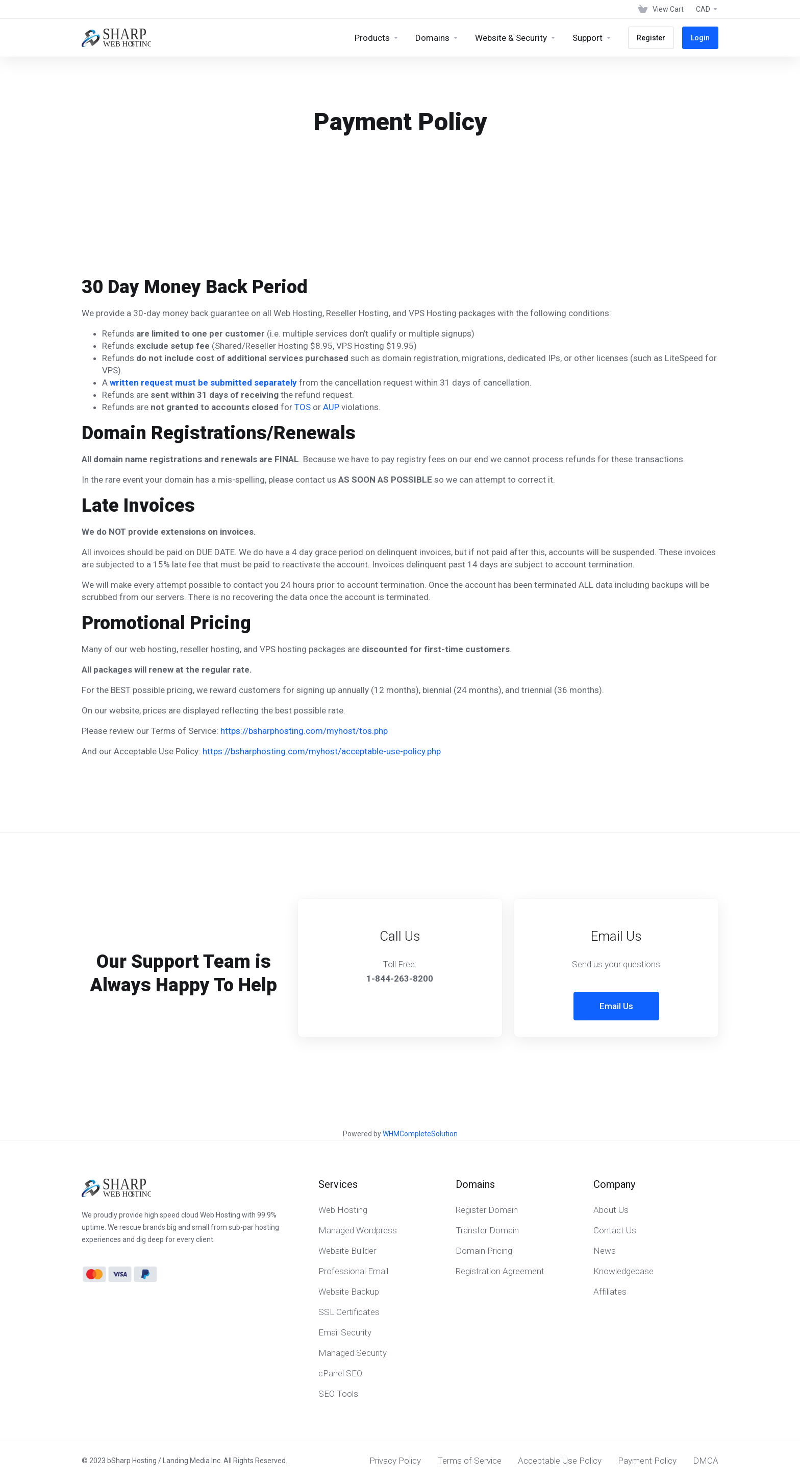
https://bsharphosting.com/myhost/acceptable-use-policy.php (322, 751)
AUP (331, 407)
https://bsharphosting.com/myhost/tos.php (304, 731)
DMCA (705, 1460)
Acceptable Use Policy (560, 1460)
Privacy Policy (395, 1460)
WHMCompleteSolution (420, 1134)
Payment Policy (647, 1460)
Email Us (616, 1006)
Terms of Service (469, 1460)
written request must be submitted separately (203, 382)
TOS (302, 407)
